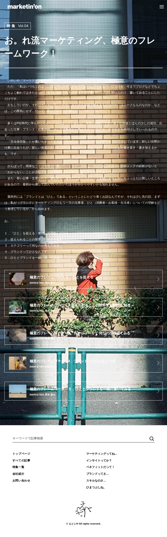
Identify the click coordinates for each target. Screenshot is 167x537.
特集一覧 (18, 467)
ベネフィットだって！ (100, 467)
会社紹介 (18, 473)
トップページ (21, 453)
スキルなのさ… (96, 480)
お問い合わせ (21, 480)
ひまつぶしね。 (96, 487)
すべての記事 (21, 460)
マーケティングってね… (101, 453)
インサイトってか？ (99, 460)
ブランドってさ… (97, 473)
